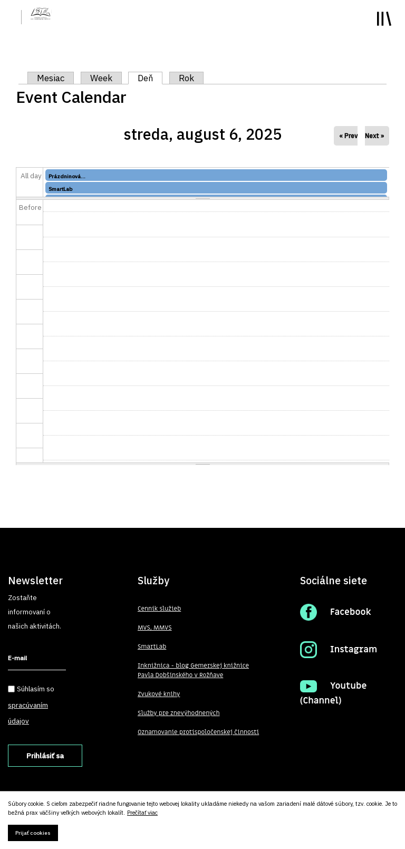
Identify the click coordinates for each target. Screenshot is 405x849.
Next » (374, 136)
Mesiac (50, 78)
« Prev (348, 136)
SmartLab (60, 189)
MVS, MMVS (155, 627)
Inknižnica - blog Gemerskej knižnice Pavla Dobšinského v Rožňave (193, 670)
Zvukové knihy (159, 694)
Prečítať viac (142, 812)
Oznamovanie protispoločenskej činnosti (198, 732)
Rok (186, 78)
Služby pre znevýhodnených (179, 713)
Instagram (353, 649)
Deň (150, 78)
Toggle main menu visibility (384, 19)
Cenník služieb (159, 608)
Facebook (350, 612)
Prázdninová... (67, 176)
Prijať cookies (33, 832)
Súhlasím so (31, 705)
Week (101, 78)
